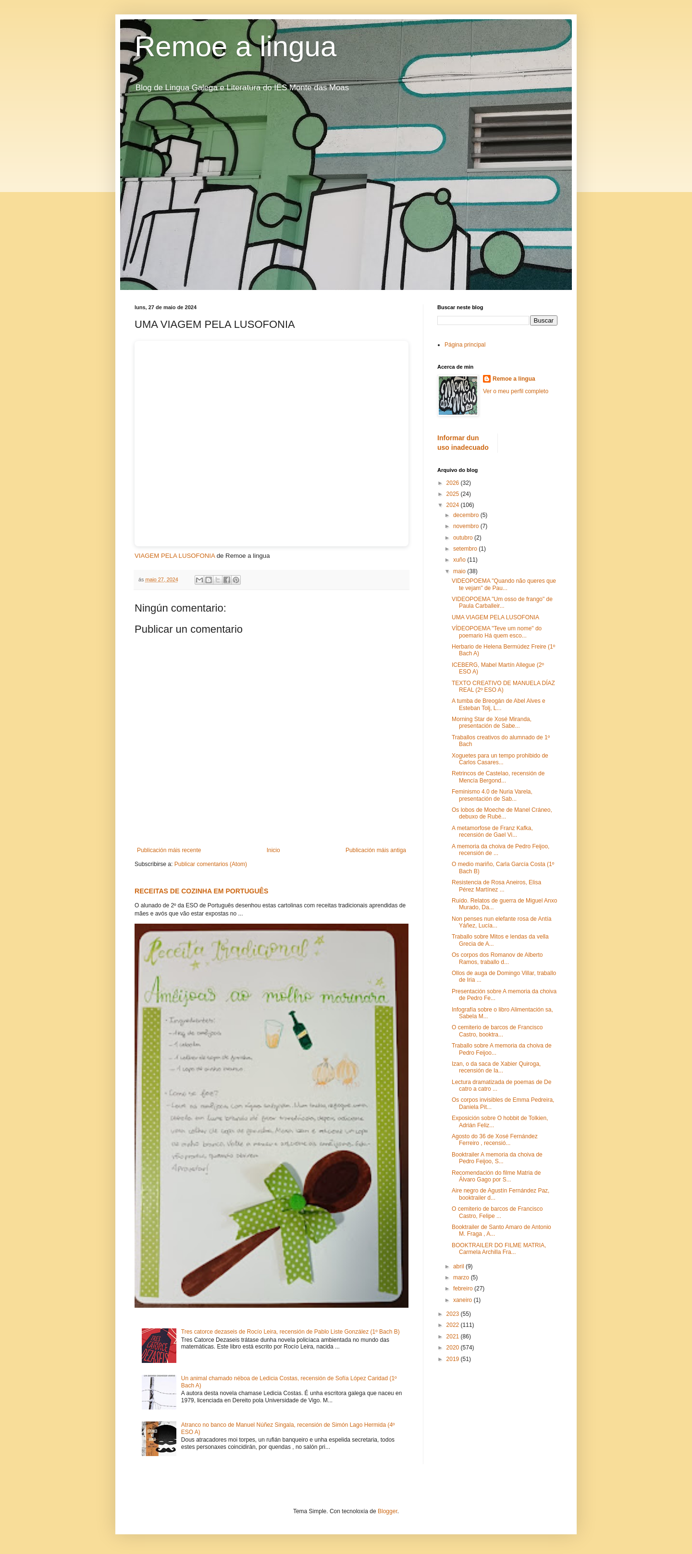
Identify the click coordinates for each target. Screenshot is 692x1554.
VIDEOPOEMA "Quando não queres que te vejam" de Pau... (504, 584)
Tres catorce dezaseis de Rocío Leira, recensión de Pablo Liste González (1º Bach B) (290, 1331)
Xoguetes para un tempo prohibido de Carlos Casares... (500, 759)
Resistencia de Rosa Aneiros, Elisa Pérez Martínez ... (496, 885)
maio (460, 571)
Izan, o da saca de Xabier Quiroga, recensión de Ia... (496, 1067)
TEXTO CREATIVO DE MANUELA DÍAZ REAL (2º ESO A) (503, 686)
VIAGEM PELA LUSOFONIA (175, 555)
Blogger (387, 1511)
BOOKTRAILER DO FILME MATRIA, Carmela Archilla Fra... (499, 1248)
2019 (453, 1359)
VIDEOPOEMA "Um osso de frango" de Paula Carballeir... (502, 602)
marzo (462, 1277)
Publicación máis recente (169, 850)
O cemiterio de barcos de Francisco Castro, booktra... (497, 1030)
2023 (453, 1314)
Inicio (273, 850)
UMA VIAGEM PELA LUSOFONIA (495, 617)
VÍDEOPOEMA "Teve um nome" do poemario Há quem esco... (497, 631)
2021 (453, 1336)
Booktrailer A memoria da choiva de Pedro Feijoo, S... (497, 1158)
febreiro (463, 1288)
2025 (453, 494)
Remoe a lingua (235, 46)
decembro (467, 515)
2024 (453, 505)
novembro (467, 526)
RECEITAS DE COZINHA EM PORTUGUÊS (201, 891)
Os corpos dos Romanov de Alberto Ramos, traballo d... (497, 958)
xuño (460, 559)
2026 (453, 483)
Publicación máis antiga (376, 850)
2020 (453, 1347)
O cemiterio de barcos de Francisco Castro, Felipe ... (497, 1212)
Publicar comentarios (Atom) (210, 864)
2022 (453, 1325)
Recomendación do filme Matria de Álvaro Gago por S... (496, 1176)
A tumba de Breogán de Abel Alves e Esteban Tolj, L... (498, 704)
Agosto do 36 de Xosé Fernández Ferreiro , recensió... (495, 1139)
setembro (466, 548)
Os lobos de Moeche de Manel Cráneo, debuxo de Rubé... (502, 813)
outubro (463, 537)
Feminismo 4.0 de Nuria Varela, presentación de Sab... (492, 795)
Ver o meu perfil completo (515, 391)
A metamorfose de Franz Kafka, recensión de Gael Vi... (492, 831)
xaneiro (463, 1300)
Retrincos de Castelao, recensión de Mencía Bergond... (498, 776)
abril (459, 1266)
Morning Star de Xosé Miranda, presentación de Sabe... (491, 722)
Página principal (465, 344)
